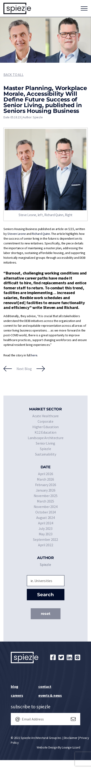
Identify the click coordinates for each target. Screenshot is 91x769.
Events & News (50, 695)
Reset (45, 613)
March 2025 (45, 501)
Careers (17, 695)
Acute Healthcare (45, 416)
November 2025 (46, 495)
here (34, 355)
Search (45, 594)
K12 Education (45, 432)
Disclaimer (71, 738)
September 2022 (45, 539)
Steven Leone (16, 234)
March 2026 (45, 479)
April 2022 (45, 545)
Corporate (45, 421)
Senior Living (45, 443)
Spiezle (45, 448)
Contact (44, 686)
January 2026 (45, 490)
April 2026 (45, 473)
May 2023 (45, 534)
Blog (14, 686)
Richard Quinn (41, 234)
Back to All (13, 74)
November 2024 (46, 506)
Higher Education (45, 427)
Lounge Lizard (71, 747)
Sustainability (45, 454)
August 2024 (45, 517)
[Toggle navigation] (84, 8)
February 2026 (45, 484)
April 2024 (45, 523)
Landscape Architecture (45, 437)
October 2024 (45, 512)
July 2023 (45, 528)
